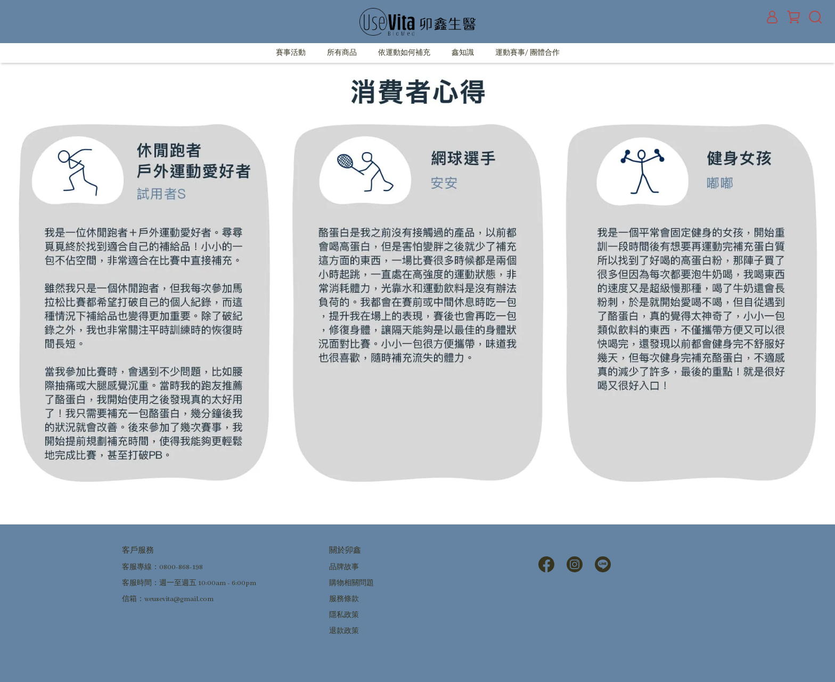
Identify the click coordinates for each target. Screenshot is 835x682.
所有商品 (342, 52)
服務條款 (344, 599)
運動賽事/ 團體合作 (527, 52)
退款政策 (344, 631)
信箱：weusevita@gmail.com (168, 599)
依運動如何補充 (404, 52)
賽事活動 (291, 52)
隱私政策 (344, 615)
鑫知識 (463, 52)
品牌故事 (344, 567)
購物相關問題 (351, 583)
